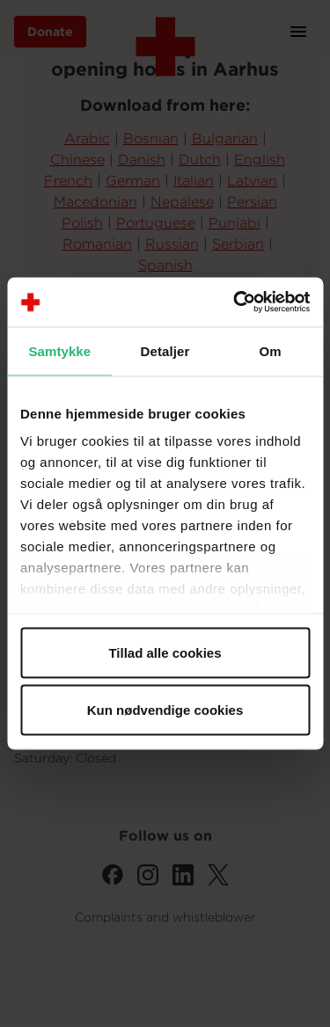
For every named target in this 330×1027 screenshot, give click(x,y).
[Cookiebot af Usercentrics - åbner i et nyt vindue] (235, 302)
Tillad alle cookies (164, 652)
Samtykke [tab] (59, 350)
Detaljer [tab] (165, 350)
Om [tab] (271, 350)
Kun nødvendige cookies (165, 710)
